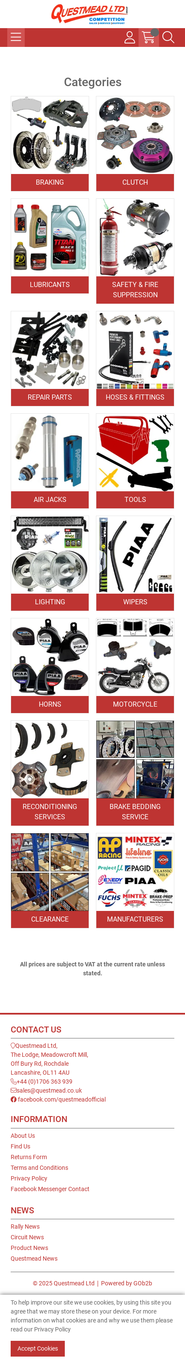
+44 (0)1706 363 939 (41, 1081)
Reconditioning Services (50, 812)
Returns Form (29, 1157)
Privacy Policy (29, 1178)
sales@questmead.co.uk (46, 1090)
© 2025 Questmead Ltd (64, 1283)
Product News (29, 1247)
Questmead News (34, 1258)
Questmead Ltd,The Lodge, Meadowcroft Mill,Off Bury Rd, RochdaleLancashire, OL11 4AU (49, 1059)
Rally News (25, 1226)
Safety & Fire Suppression (135, 290)
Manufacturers (135, 919)
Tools (135, 500)
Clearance (50, 919)
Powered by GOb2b (126, 1283)
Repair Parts (50, 397)
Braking (50, 182)
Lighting (50, 602)
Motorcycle (135, 704)
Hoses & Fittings (135, 397)
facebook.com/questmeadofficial (58, 1099)
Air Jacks (50, 500)
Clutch (135, 182)
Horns (50, 704)
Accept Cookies (37, 1348)
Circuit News (27, 1237)
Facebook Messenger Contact (50, 1189)
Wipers (135, 602)
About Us (23, 1135)
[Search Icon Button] (168, 37)
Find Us (20, 1146)
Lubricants (50, 285)
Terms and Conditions (39, 1167)
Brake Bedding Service (135, 812)
